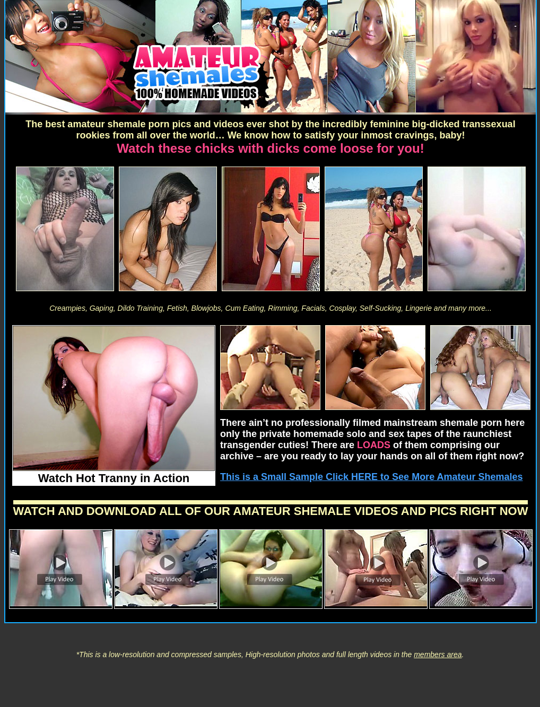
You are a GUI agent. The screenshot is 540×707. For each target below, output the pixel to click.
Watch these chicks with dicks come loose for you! (270, 148)
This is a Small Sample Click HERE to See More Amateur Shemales (371, 477)
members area (437, 654)
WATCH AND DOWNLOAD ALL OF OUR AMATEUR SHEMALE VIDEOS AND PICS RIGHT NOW (270, 511)
